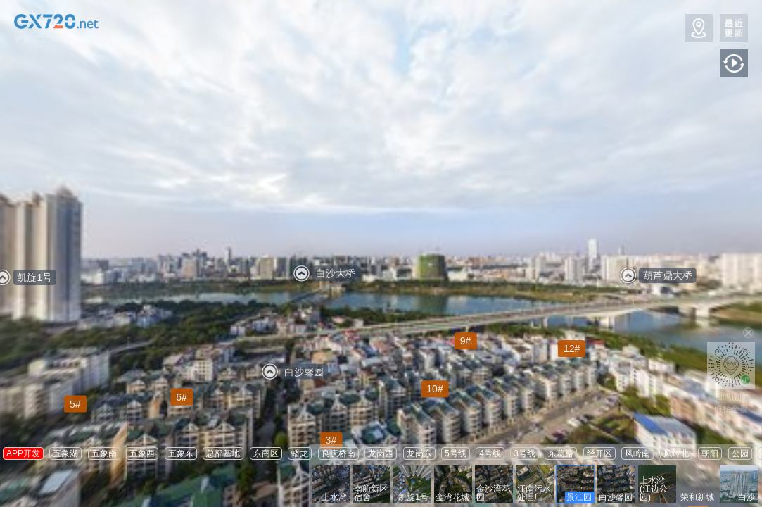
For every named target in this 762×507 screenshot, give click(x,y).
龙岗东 (419, 453)
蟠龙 (299, 453)
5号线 (455, 453)
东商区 (266, 453)
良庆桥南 (338, 453)
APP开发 (23, 453)
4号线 (490, 453)
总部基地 (223, 453)
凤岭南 (637, 453)
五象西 (142, 453)
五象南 (104, 453)
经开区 (599, 453)
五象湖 (65, 453)
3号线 (524, 453)
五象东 (180, 453)
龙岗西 (380, 453)
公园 (740, 453)
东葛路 (560, 453)
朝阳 (709, 453)
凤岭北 (676, 453)
